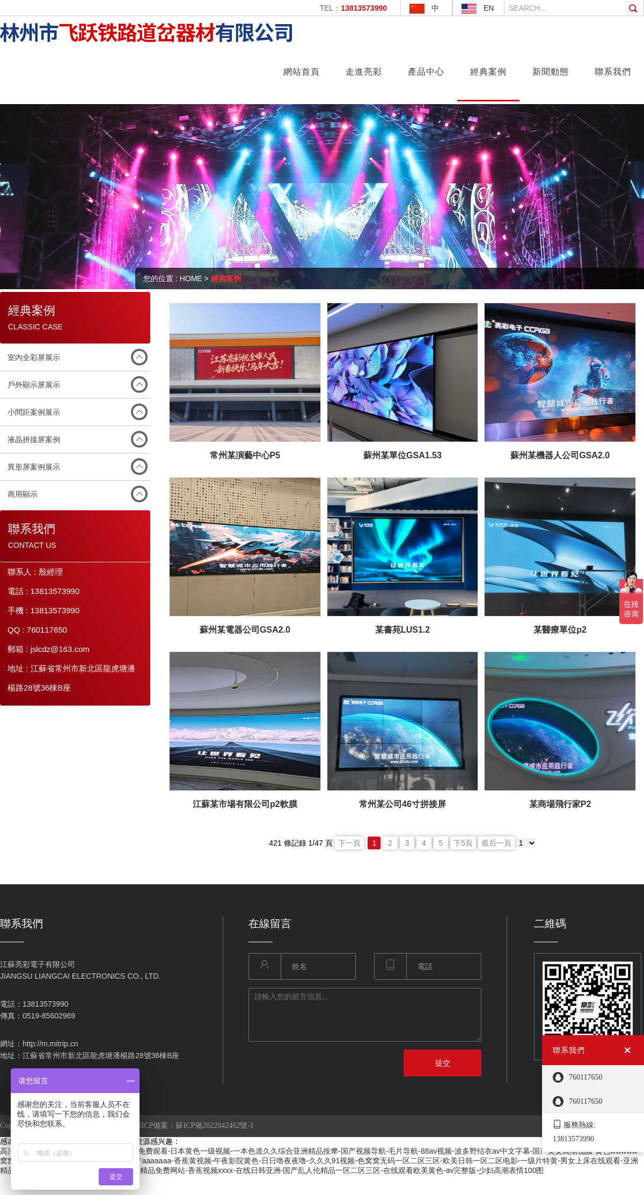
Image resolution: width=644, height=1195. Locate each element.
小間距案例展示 (34, 412)
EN (489, 8)
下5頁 (463, 843)
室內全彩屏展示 (34, 357)
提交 (442, 1063)
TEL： (353, 8)
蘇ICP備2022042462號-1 (214, 1125)
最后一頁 (496, 843)
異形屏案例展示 (34, 467)
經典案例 (226, 278)
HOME (191, 278)
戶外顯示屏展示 (34, 384)
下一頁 (349, 843)
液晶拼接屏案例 (34, 439)
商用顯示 (23, 494)
